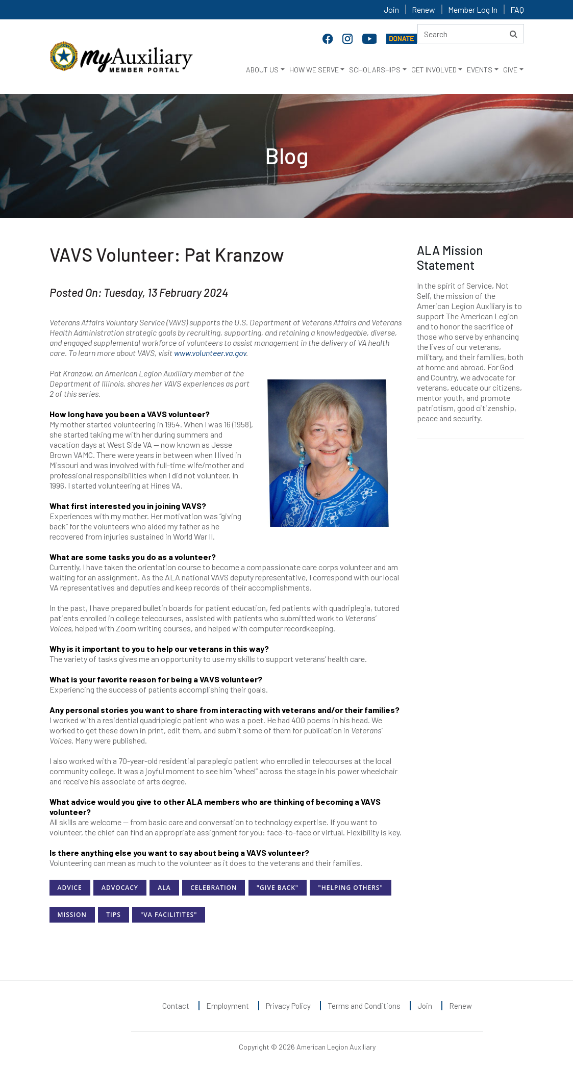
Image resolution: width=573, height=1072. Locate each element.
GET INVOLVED (434, 69)
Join (391, 9)
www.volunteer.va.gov (210, 353)
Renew (423, 9)
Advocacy (120, 887)
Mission (72, 914)
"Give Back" (277, 887)
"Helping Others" (350, 887)
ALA (164, 887)
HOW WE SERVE (314, 69)
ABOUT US (262, 69)
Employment (227, 1005)
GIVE (510, 69)
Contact (175, 1005)
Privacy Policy (288, 1005)
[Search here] (470, 33)
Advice (70, 887)
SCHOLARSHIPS (375, 69)
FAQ (517, 9)
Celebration (213, 887)
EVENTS (479, 69)
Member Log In (472, 9)
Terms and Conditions (364, 1005)
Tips (113, 914)
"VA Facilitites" (168, 914)
